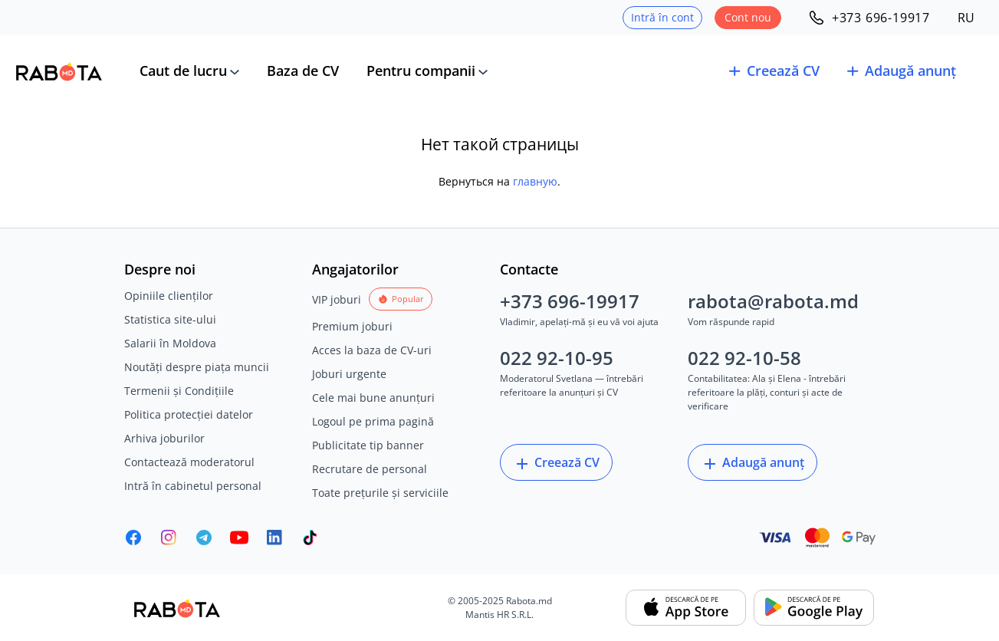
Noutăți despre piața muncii (196, 367)
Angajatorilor (355, 269)
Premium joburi (352, 326)
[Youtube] (239, 537)
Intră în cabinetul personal (192, 485)
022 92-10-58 (744, 357)
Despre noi (160, 269)
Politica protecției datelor (188, 414)
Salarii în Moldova (170, 343)
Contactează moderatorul (189, 462)
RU (966, 17)
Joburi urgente (349, 374)
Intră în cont (662, 17)
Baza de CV (303, 70)
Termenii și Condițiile (179, 390)
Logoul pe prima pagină (373, 421)
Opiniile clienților (168, 295)
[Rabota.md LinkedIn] (274, 537)
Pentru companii (420, 70)
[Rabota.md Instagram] (168, 537)
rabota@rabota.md (773, 301)
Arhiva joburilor (164, 438)
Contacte (529, 269)
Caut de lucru (183, 70)
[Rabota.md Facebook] (133, 537)
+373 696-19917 (569, 301)
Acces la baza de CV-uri (372, 350)
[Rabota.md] (59, 71)
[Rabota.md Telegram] (204, 537)
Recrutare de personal (369, 469)
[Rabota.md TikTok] (309, 537)
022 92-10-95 (556, 357)
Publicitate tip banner (368, 445)
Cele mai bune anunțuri (373, 397)
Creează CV (556, 463)
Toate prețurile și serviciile (380, 492)
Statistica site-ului (170, 319)
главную (535, 181)
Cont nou (748, 17)
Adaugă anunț (752, 463)
